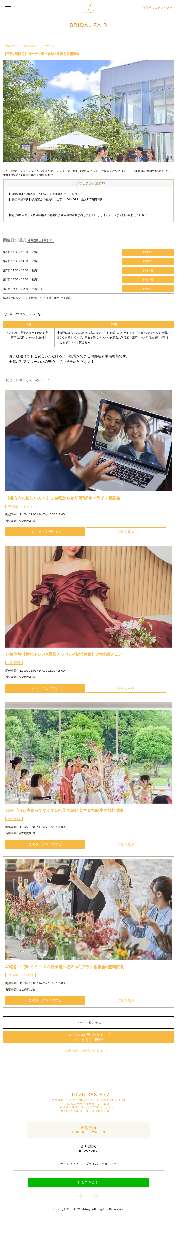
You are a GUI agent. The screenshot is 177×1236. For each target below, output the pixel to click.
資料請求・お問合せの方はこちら (88, 1051)
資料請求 (89, 1148)
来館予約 (89, 1130)
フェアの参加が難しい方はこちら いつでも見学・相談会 (88, 1037)
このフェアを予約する (45, 532)
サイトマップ (69, 1163)
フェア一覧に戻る (88, 1023)
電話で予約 (132, 1225)
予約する (147, 252)
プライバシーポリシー (101, 1163)
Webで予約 (44, 1225)
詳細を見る (126, 532)
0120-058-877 (91, 1094)
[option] (88, 440)
